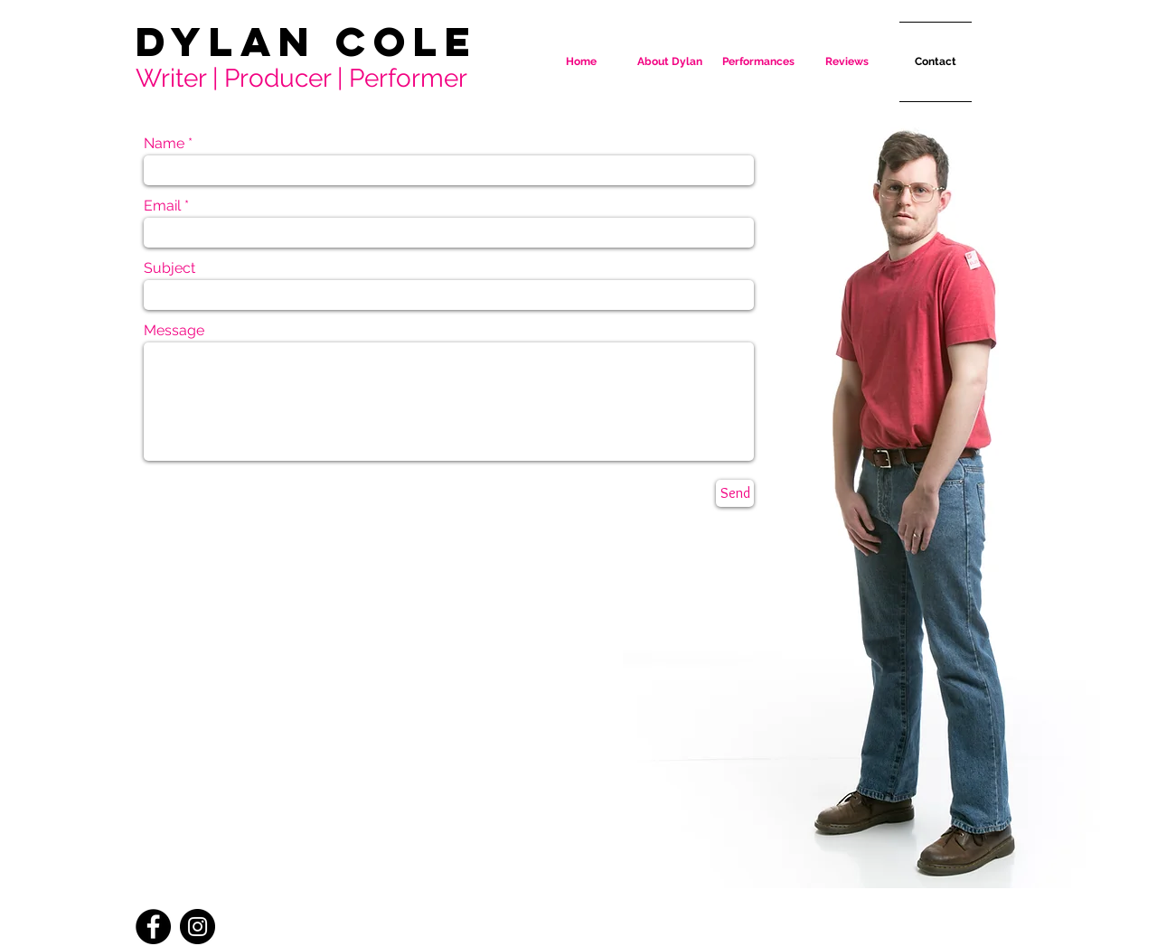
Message (174, 330)
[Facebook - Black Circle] (153, 926)
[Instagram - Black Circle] (197, 926)
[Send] (735, 493)
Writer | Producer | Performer (301, 78)
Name (164, 143)
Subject (169, 268)
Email (162, 206)
